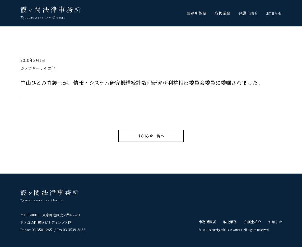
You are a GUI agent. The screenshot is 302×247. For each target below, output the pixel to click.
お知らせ (274, 13)
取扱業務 (222, 13)
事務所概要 (197, 13)
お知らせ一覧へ (151, 135)
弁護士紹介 (248, 13)
